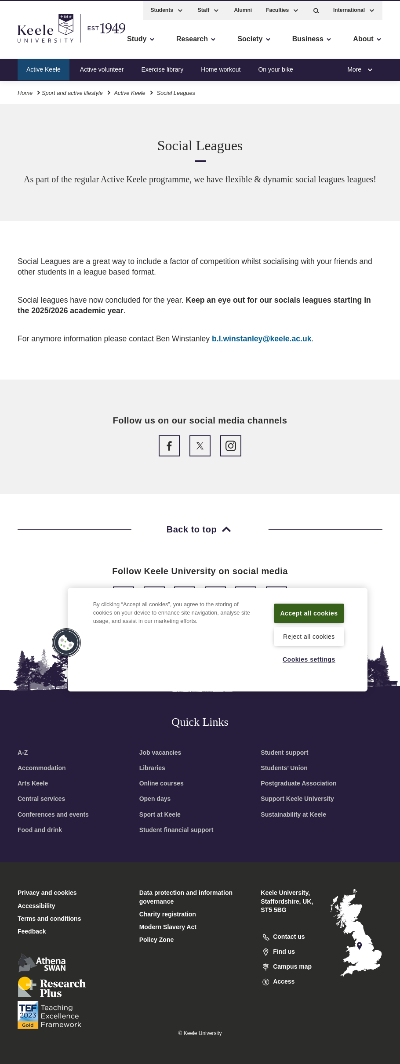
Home (25, 91)
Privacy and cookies (47, 892)
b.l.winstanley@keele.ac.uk (261, 338)
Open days (155, 798)
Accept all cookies (308, 607)
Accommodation (42, 767)
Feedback (32, 931)
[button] (316, 9)
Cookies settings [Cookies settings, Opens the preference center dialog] (309, 658)
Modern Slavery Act (167, 926)
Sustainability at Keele (293, 814)
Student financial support (176, 829)
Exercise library (162, 67)
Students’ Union (284, 767)
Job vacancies (160, 752)
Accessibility (36, 905)
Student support (284, 752)
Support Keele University (297, 798)
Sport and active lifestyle (72, 91)
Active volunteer (102, 67)
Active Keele (43, 67)
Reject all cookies (308, 636)
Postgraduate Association (298, 783)
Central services (41, 798)
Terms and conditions (49, 918)
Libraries (152, 767)
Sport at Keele (160, 814)
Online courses (161, 783)
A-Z (23, 752)
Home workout (220, 67)
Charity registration (167, 914)
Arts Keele (33, 783)
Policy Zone (156, 939)
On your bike (275, 67)
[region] (218, 634)
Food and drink (40, 829)
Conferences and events (53, 814)
